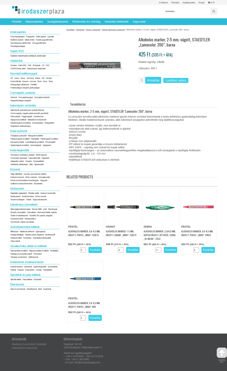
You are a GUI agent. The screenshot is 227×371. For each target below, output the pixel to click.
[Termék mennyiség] (142, 80)
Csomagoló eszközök (42, 97)
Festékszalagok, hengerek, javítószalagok (25, 88)
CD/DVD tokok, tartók (18, 68)
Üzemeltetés (31, 212)
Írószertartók (38, 183)
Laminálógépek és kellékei (34, 142)
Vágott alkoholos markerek (113, 30)
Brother (37, 78)
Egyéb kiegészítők (40, 267)
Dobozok (13, 97)
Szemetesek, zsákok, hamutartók (22, 222)
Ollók (31, 164)
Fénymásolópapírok (17, 37)
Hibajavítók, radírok (17, 161)
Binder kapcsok (41, 155)
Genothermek (38, 116)
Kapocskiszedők (34, 158)
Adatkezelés (189, 2)
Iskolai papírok (15, 196)
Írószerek (80, 30)
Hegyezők (43, 180)
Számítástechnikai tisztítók (42, 238)
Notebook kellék (16, 238)
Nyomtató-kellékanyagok (23, 73)
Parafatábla (54, 251)
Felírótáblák (35, 139)
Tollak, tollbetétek (16, 174)
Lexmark (33, 81)
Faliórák (13, 270)
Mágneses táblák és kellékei (39, 251)
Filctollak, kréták (33, 193)
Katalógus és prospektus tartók (21, 254)
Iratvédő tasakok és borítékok (20, 123)
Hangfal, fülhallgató (17, 235)
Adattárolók (16, 60)
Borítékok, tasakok (16, 40)
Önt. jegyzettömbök (39, 43)
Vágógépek (47, 145)
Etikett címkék (29, 40)
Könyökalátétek (38, 161)
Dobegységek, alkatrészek (19, 84)
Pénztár (175, 2)
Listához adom (175, 80)
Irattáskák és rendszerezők (37, 120)
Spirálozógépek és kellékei (19, 145)
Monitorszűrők (50, 235)
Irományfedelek (37, 123)
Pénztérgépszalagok (17, 46)
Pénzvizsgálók (50, 142)
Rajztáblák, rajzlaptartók (18, 193)
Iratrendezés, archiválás (23, 105)
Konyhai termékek (16, 219)
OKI (42, 78)
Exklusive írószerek (17, 177)
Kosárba (153, 80)
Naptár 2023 (17, 51)
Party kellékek (27, 279)
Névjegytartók (49, 123)
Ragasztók (45, 158)
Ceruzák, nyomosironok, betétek (34, 174)
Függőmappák (26, 116)
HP (11, 78)
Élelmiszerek (17, 284)
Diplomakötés (34, 21)
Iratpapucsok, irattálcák (18, 120)
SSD (29, 65)
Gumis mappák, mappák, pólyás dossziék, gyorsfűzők (29, 113)
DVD (47, 65)
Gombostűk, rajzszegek (18, 158)
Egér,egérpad (40, 231)
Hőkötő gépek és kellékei (49, 139)
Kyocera (25, 81)
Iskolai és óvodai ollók (47, 193)
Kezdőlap (71, 30)
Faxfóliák (34, 84)
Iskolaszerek (17, 188)
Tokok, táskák (15, 241)
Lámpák (38, 270)
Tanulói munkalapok (17, 199)
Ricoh (39, 81)
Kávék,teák (47, 289)
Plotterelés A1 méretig (86, 21)
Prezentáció (37, 254)
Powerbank (27, 238)
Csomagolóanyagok (25, 97)
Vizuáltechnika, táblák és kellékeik (28, 246)
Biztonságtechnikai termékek (20, 209)
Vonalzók (28, 161)
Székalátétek (47, 270)
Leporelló (50, 37)
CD (43, 65)
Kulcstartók (37, 279)
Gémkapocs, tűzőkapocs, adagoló (22, 155)
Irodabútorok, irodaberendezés (27, 262)
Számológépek (35, 145)
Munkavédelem (30, 219)
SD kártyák (36, 65)
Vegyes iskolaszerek (40, 199)
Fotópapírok (30, 37)
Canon (16, 78)
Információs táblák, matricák (47, 212)
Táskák (28, 199)
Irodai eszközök (18, 131)
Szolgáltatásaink (57, 21)
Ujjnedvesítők (38, 164)
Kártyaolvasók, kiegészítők (36, 68)
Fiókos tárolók (15, 116)
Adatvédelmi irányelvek (24, 348)
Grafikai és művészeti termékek (21, 183)
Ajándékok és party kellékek (25, 274)
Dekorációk (28, 267)
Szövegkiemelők (44, 177)
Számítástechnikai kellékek (25, 226)
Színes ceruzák (40, 196)
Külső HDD (22, 65)
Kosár (201, 2)
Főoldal (16, 21)
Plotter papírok (41, 37)
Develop (49, 78)
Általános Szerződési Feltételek (29, 344)
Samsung (30, 78)
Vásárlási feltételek (117, 21)
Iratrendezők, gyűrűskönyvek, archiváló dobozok (27, 110)
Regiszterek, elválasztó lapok (20, 126)
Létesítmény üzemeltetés (24, 204)
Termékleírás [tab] (77, 104)
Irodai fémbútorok (16, 267)
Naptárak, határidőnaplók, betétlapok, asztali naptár (28, 56)
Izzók (45, 209)
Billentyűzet (14, 231)
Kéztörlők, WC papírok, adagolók (40, 215)
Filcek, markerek (93, 30)
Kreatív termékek (28, 196)
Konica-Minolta (15, 81)
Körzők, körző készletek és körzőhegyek (24, 180)
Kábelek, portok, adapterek (34, 235)
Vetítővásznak (33, 257)
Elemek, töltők (37, 209)
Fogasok (20, 270)
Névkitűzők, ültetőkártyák (19, 164)
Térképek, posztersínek (18, 257)
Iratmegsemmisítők (17, 142)
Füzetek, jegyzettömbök (44, 40)
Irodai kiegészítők (19, 150)
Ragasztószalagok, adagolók (20, 100)
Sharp (50, 81)
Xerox (45, 81)
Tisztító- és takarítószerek (19, 215)
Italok (40, 289)
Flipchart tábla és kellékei (19, 251)
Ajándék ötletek (15, 279)
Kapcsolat (139, 21)
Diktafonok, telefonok (27, 231)
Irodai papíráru (18, 32)
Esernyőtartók (52, 267)
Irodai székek (29, 270)
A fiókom (163, 2)
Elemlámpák (52, 209)
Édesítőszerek (32, 289)
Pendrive (13, 65)
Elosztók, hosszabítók (18, 212)
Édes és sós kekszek (17, 289)
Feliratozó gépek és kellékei (20, 139)
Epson (23, 78)
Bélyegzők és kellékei (35, 136)
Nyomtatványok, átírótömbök (20, 43)
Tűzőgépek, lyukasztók (18, 136)
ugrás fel (222, 355)
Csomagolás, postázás (22, 92)
